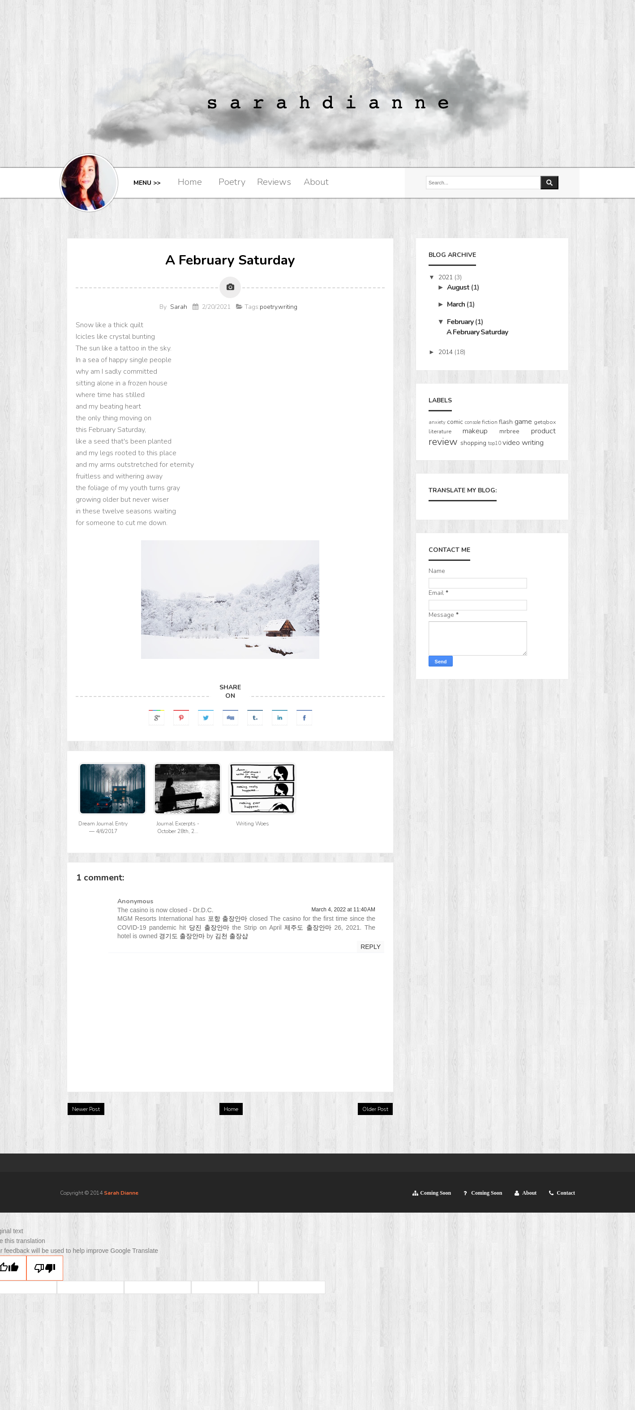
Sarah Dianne (121, 1192)
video (511, 442)
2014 (446, 352)
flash (506, 422)
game (523, 421)
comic (455, 422)
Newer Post (86, 1109)
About (316, 182)
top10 (494, 443)
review (443, 442)
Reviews (274, 182)
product (543, 431)
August (459, 287)
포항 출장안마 (228, 918)
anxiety (437, 422)
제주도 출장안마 (307, 927)
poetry (268, 307)
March (456, 304)
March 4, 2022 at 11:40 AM (343, 909)
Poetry (232, 182)
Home (190, 182)
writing (287, 307)
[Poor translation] (44, 1268)
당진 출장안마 (209, 927)
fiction (490, 422)
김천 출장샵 (231, 936)
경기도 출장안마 (182, 936)
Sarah (178, 307)
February (461, 322)
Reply (370, 946)
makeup (475, 431)
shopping (473, 443)
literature (440, 431)
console (473, 422)
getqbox (545, 422)
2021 (446, 277)
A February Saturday (477, 332)
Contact (566, 1193)
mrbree (509, 431)
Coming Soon (435, 1193)
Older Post (375, 1109)
